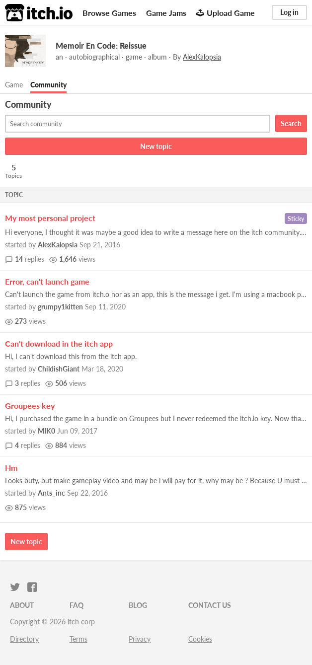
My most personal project (50, 217)
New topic (156, 146)
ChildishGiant (58, 369)
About (22, 605)
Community (48, 84)
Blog (138, 605)
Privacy (140, 639)
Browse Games (109, 12)
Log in (289, 12)
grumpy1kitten (60, 306)
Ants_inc (51, 493)
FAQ (76, 605)
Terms (78, 639)
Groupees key (30, 405)
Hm (11, 467)
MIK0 (46, 431)
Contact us (209, 605)
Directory (24, 639)
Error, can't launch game (47, 281)
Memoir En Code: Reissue (101, 45)
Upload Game (225, 12)
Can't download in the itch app (59, 343)
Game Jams (166, 12)
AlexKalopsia (58, 244)
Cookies (200, 639)
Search (291, 123)
